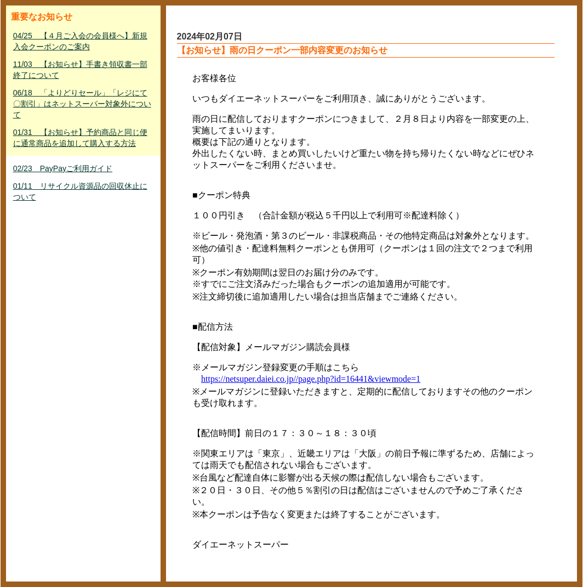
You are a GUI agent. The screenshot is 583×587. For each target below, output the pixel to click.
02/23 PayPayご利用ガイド (62, 168)
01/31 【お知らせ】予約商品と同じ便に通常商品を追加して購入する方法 (80, 138)
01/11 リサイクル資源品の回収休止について (80, 191)
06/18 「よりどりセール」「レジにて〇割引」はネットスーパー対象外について (82, 103)
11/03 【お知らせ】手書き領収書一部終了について (80, 70)
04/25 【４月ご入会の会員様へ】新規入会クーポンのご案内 (80, 41)
